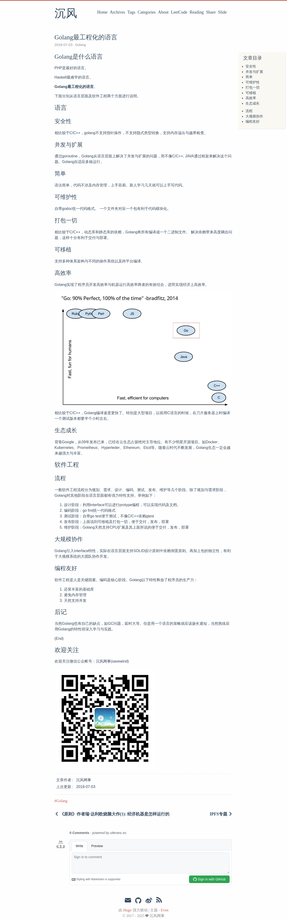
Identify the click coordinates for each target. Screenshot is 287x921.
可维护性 (253, 82)
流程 (249, 111)
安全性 (251, 66)
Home (102, 12)
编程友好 (253, 121)
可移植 (251, 93)
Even (164, 910)
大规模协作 (254, 116)
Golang (80, 45)
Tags (131, 12)
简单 (249, 77)
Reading (197, 12)
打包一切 (253, 87)
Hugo (127, 910)
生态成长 (253, 103)
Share (211, 12)
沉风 (66, 13)
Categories (147, 12)
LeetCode (179, 12)
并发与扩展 (254, 72)
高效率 (251, 98)
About (163, 12)
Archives (117, 12)
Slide (222, 12)
